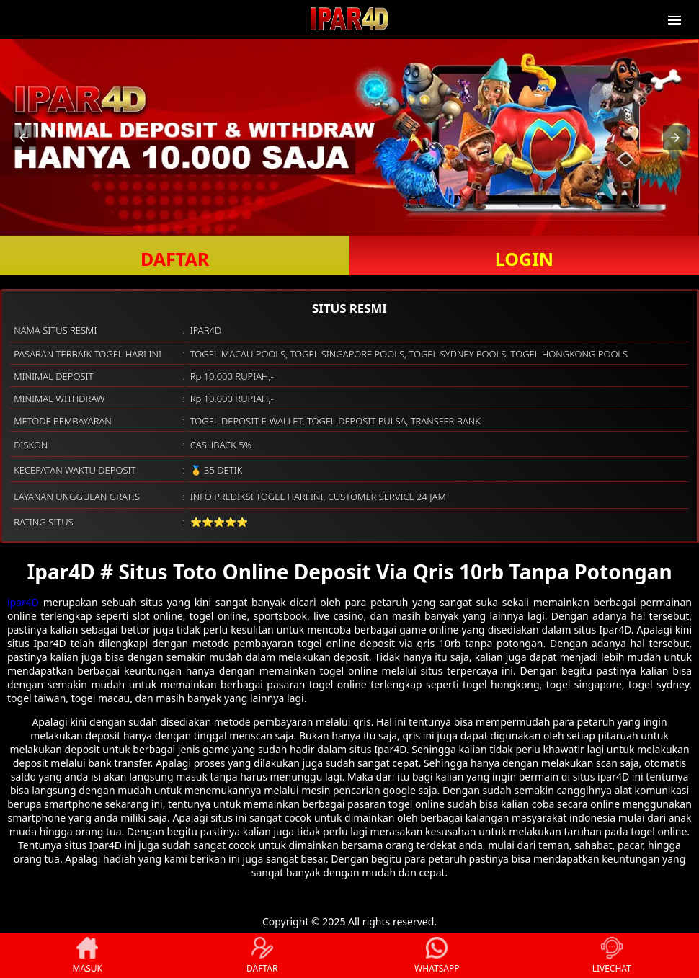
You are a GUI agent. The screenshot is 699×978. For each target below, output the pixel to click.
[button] (24, 137)
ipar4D (23, 602)
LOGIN (524, 258)
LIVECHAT (611, 955)
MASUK (87, 955)
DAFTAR (175, 258)
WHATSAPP (436, 955)
